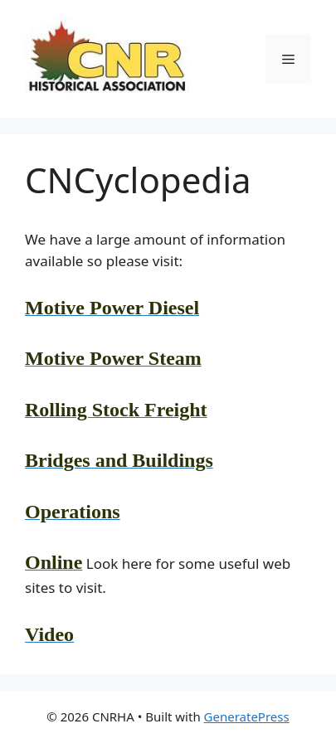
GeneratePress (247, 716)
